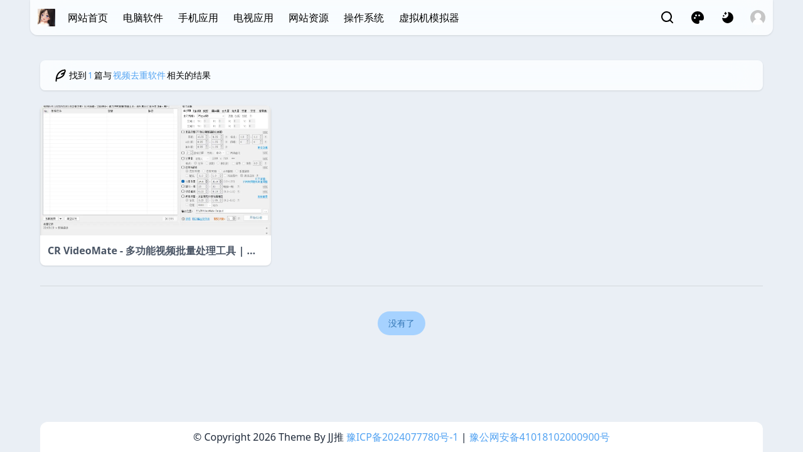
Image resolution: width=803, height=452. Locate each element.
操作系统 (364, 17)
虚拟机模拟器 (429, 17)
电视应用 (253, 17)
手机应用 (198, 17)
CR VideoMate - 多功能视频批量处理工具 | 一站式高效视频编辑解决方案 (152, 251)
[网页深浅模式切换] (727, 17)
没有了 (401, 323)
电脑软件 (143, 17)
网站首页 (88, 17)
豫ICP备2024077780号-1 (402, 437)
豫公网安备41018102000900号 (539, 437)
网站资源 (309, 17)
